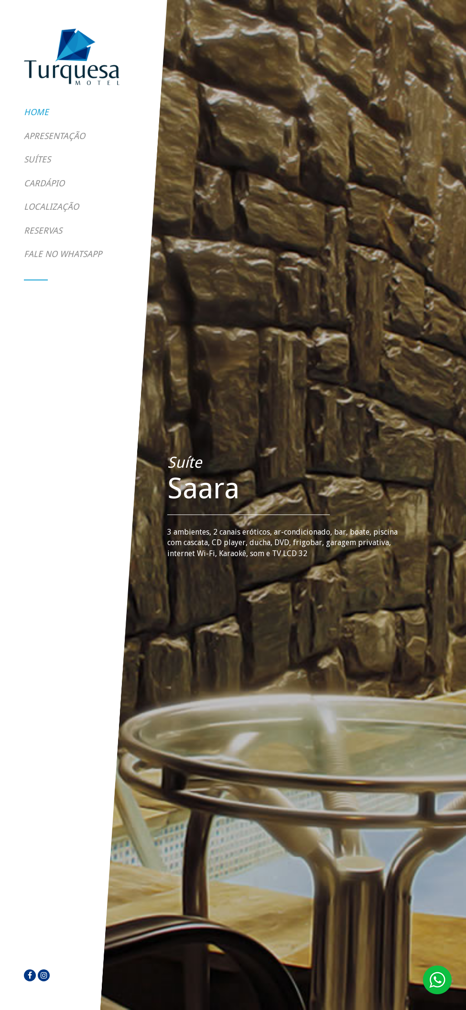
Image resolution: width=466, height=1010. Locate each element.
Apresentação (54, 136)
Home (36, 112)
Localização (51, 207)
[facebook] (30, 975)
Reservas (43, 231)
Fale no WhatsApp (63, 254)
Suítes (37, 159)
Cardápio (44, 183)
